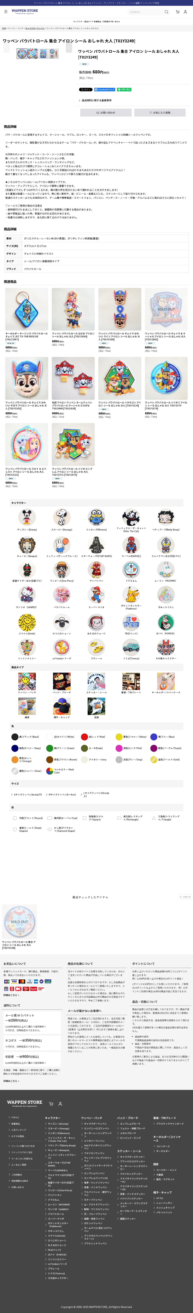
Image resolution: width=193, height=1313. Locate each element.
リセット (185, 923)
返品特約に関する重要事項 (95, 104)
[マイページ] (185, 12)
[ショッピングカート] (178, 12)
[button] (5, 12)
